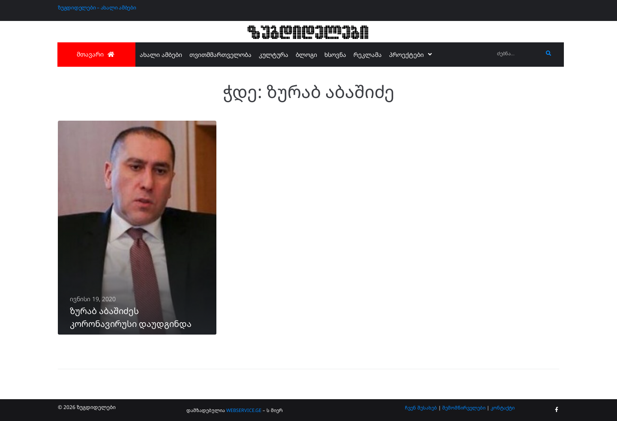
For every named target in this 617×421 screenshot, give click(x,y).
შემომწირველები (463, 407)
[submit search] (548, 53)
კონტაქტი (503, 407)
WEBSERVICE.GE (243, 410)
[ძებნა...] (518, 53)
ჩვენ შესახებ (421, 407)
